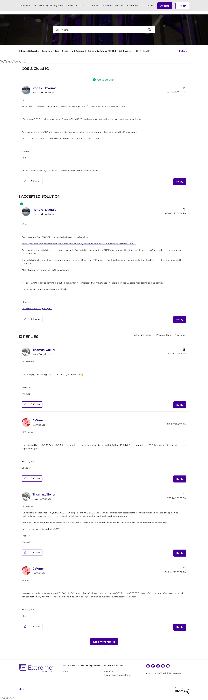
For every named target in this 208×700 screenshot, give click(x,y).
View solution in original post (37, 308)
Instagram (168, 666)
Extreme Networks (29, 51)
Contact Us (67, 671)
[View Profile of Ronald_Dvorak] (44, 88)
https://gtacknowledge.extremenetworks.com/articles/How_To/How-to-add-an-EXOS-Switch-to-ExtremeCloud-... (79, 243)
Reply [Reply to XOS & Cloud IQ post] (179, 181)
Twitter (153, 666)
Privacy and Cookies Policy (117, 675)
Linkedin (158, 666)
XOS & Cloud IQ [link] (143, 51)
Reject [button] (182, 5)
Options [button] (183, 51)
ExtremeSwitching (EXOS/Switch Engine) (109, 51)
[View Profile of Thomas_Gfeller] (44, 350)
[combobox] (104, 29)
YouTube (163, 666)
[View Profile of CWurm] (38, 420)
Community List (50, 51)
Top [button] (24, 689)
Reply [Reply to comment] (179, 319)
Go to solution (106, 79)
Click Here (106, 5)
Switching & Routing (73, 51)
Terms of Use (110, 671)
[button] (164, 5)
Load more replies (104, 641)
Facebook (148, 666)
